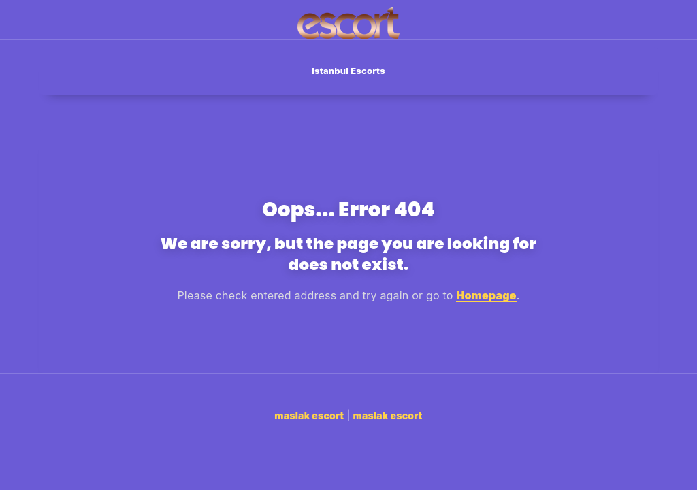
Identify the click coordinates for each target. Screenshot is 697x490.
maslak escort (309, 415)
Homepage (486, 295)
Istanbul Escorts (348, 70)
